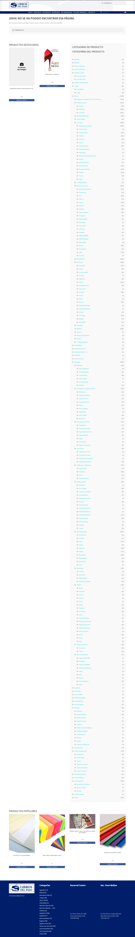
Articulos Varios (81, 787)
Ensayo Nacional (84, 285)
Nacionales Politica (84, 309)
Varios (76, 797)
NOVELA (79, 329)
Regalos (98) (43, 921)
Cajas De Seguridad (84, 658)
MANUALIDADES (83, 236)
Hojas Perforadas (84, 618)
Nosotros (37, 12)
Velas (80, 684)
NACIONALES (80, 259)
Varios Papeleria (83, 681)
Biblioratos (82, 392)
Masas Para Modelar (85, 581)
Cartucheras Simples (85, 462)
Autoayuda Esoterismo (85, 126)
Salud (80, 252)
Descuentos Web (79, 73)
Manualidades (83, 578)
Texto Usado (80, 758)
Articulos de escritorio (83, 422)
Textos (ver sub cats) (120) (48, 926)
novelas (79, 332)
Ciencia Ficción (83, 132)
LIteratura (80, 122)
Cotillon (81, 571)
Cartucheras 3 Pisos (84, 455)
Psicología (82, 315)
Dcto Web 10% (81, 76)
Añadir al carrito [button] (21, 100)
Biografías (82, 265)
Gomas (81, 545)
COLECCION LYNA (79, 69)
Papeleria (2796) (45, 913)
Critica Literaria (83, 272)
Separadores (82, 412)
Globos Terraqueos (84, 664)
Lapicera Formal (81, 721)
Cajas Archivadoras (84, 395)
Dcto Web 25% (81, 79)
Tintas (81, 528)
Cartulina (81, 591)
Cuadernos (82, 472)
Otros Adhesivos (84, 382)
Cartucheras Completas (86, 458)
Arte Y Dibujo (82, 488)
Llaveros (79, 724)
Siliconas (81, 385)
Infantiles (82, 109)
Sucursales (46, 12)
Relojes (79, 738)
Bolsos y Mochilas (79, 66)
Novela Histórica (84, 162)
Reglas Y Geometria (84, 445)
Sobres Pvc (82, 418)
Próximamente (78, 701)
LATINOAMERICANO (83, 116)
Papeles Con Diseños (85, 621)
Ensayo (81, 282)
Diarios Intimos (81, 718)
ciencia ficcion (83, 129)
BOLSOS (76, 63)
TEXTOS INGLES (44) (45, 931)
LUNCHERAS (78, 345)
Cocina (81, 202)
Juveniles (81, 113)
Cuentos (81, 139)
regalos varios (78, 748)
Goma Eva (82, 575)
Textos (79, 761)
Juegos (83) (43, 898)
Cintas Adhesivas (84, 372)
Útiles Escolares (79, 794)
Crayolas (81, 538)
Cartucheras (80, 448)
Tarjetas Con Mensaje (83, 744)
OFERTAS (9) (43, 911)
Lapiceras (82, 548)
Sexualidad (82, 322)
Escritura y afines (82, 531)
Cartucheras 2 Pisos (84, 452)
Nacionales (82, 152)
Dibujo (81, 605)
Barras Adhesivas (84, 368)
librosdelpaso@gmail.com (17, 896)
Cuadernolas (82, 468)
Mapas (81, 438)
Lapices (81, 551)
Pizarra (81, 678)
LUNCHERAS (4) (44, 903)
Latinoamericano (84, 149)
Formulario (82, 611)
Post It (81, 634)
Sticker (79, 741)
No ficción (80, 262)
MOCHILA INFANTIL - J (81, 352)
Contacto (91, 12)
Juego (78, 93)
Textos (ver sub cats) (80, 751)
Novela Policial (83, 166)
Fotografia (82, 216)
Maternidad (82, 242)
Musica (81, 245)
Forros (81, 475)
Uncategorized (78, 781)
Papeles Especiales (84, 628)
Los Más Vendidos (79, 12)
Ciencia (81, 269)
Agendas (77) (44, 890)
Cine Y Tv (81, 199)
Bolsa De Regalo (81, 714)
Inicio (30, 12)
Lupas (80, 671)
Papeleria (77, 362)
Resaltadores (83, 558)
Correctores (82, 535)
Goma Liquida (83, 378)
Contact (81, 598)
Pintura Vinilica (83, 521)
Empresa (81, 209)
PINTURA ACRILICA (84, 508)
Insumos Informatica (85, 668)
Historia (81, 302)
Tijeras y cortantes (82, 644)
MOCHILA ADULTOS (80, 349)
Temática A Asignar (82, 342)
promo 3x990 (78, 694)
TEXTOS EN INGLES (80, 774)
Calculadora (82, 425)
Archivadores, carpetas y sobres (86, 388)
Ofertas (79, 339)
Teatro (81, 176)
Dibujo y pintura (81, 482)
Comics (81, 106)
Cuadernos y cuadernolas (84, 465)
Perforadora (82, 442)
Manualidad (80, 568)
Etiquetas (82, 608)
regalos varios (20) (45, 923)
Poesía (81, 172)
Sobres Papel (83, 415)
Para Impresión (83, 631)
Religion (81, 319)
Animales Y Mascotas (85, 189)
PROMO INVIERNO (79, 698)
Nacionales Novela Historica (87, 156)
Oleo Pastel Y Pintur (85, 498)
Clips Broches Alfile (84, 428)
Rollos (81, 638)
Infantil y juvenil (81, 103)
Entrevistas (82, 289)
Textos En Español (82, 764)
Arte (80, 196)
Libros (76, 96)
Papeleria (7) (43, 916)
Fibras (81, 541)
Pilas (80, 674)
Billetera (79, 711)
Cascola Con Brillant (85, 492)
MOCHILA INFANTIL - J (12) (47, 908)
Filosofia (81, 292)
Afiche (81, 588)
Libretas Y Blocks (84, 478)
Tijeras (81, 651)
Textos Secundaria (82, 768)
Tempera (81, 525)
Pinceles (81, 502)
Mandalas (82, 232)
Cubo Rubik (80, 89)
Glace (80, 615)
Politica (81, 312)
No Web (79, 791)
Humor (81, 142)
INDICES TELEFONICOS (81, 83)
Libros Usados (81, 119)
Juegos (76, 86)
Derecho (81, 275)
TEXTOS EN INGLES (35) (46, 929)
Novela (81, 159)
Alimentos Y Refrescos (83, 784)
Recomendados (66, 12)
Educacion (82, 279)
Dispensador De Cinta (85, 432)
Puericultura (82, 249)
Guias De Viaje (83, 219)
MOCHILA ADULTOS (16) (46, 905)
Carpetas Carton (84, 398)
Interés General (83, 146)
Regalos (76, 708)
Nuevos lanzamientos (83, 335)
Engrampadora (83, 435)
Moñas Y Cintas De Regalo (84, 728)
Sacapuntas (82, 561)
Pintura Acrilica (83, 505)
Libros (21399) (44, 900)
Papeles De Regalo (82, 731)
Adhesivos (80, 365)
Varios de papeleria (82, 654)
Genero (81, 295)
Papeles (79, 585)
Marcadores (82, 555)
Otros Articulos (79, 359)
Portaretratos (81, 734)
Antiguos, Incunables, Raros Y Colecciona (89, 99)
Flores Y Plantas (83, 212)
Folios (81, 405)
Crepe (80, 601)
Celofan (81, 595)
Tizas (80, 565)
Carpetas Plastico (84, 402)
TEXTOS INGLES (79, 777)
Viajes (80, 179)
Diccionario (80, 754)
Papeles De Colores (84, 624)
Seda (80, 641)
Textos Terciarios (82, 771)
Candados (82, 661)
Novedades (56, 12)
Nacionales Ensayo (84, 305)
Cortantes (82, 648)
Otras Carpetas (83, 408)
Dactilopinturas (83, 495)
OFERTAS (77, 355)
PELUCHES (77, 691)
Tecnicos (81, 255)
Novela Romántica (84, 169)
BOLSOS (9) (43, 893)
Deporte (81, 206)
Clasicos (81, 136)
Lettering (82, 229)
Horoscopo (82, 222)
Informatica (82, 226)
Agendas (76, 59)
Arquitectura (82, 192)
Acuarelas (82, 485)
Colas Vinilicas (83, 375)
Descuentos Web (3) (46, 895)
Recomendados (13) (46, 918)
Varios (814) (43, 934)
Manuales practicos (82, 186)
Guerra (81, 299)
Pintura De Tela (83, 518)
